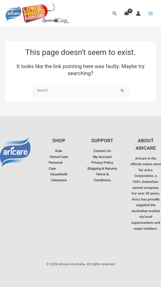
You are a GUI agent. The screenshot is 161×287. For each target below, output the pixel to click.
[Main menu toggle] (151, 14)
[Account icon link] (138, 13)
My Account (102, 157)
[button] (114, 13)
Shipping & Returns (102, 168)
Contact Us (102, 151)
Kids (58, 151)
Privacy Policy (102, 162)
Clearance (59, 180)
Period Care (59, 157)
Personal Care (56, 165)
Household (58, 174)
